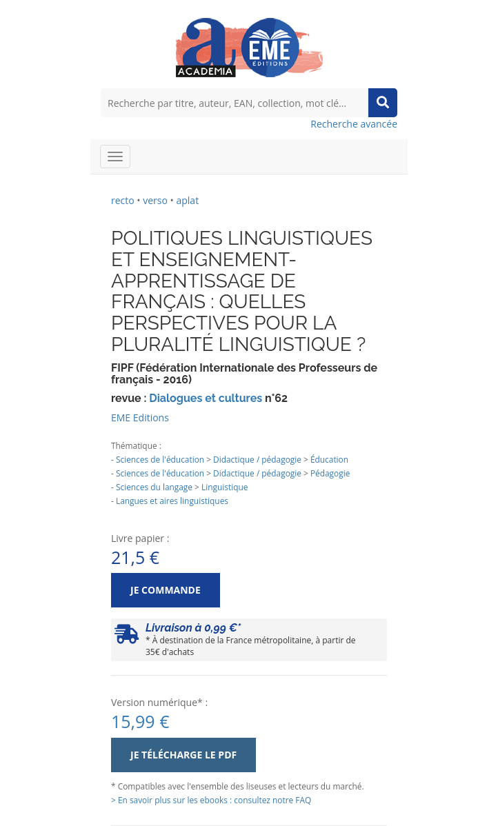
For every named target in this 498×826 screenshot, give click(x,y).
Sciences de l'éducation (160, 459)
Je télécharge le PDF (183, 754)
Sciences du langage (154, 486)
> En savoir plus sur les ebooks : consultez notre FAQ (211, 799)
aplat (187, 200)
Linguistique (224, 486)
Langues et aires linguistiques (172, 500)
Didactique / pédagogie (257, 459)
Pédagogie (330, 473)
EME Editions (140, 417)
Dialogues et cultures (205, 398)
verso (155, 200)
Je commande (165, 589)
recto (123, 200)
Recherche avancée (353, 123)
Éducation (329, 459)
